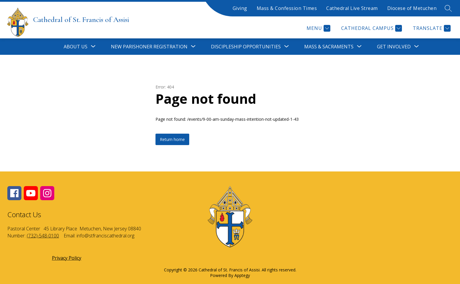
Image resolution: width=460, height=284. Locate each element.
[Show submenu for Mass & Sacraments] (329, 46)
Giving (240, 8)
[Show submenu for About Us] (75, 46)
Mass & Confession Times (287, 8)
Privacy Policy (66, 258)
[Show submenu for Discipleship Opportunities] (246, 46)
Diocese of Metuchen (412, 8)
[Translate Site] (431, 28)
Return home (172, 139)
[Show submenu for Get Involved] (394, 46)
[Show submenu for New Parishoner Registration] (149, 46)
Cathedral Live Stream (352, 8)
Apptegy (242, 275)
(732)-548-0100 (43, 235)
